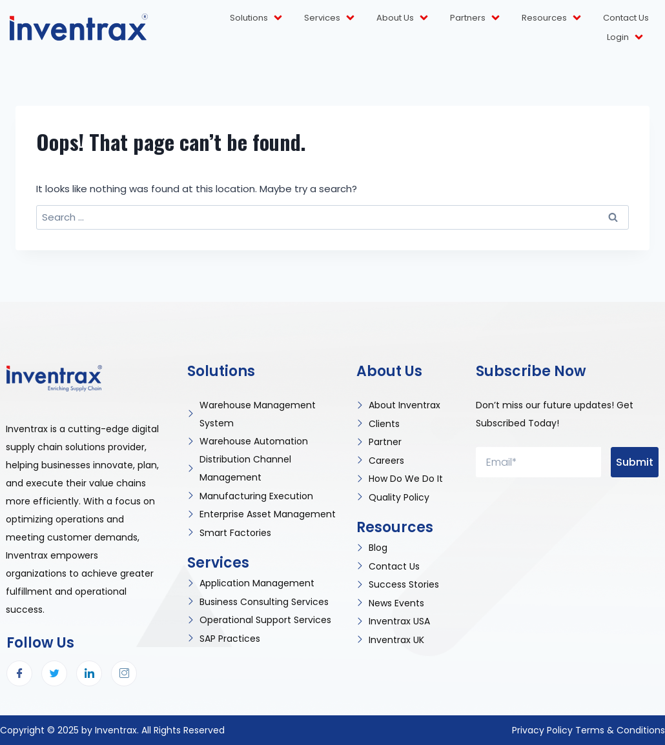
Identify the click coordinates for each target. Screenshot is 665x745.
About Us (403, 18)
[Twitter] (54, 673)
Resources (552, 18)
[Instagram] (124, 673)
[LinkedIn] (89, 673)
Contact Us (626, 18)
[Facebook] (19, 673)
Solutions (257, 18)
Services (330, 18)
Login (626, 37)
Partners (476, 18)
